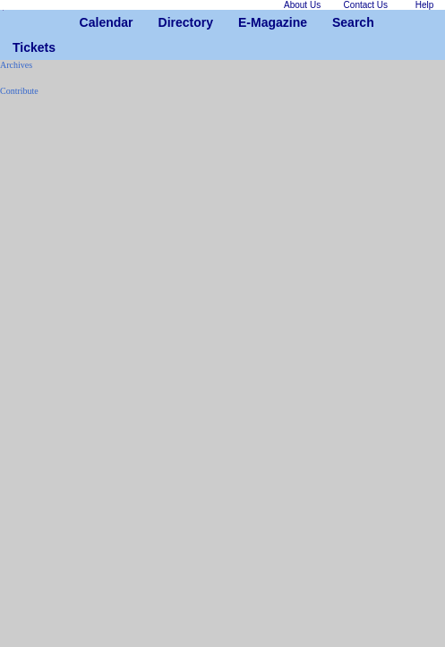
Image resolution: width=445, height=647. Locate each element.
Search (339, 22)
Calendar (86, 22)
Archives (16, 65)
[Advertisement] (53, 378)
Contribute (19, 91)
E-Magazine (245, 22)
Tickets (19, 47)
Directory (165, 22)
